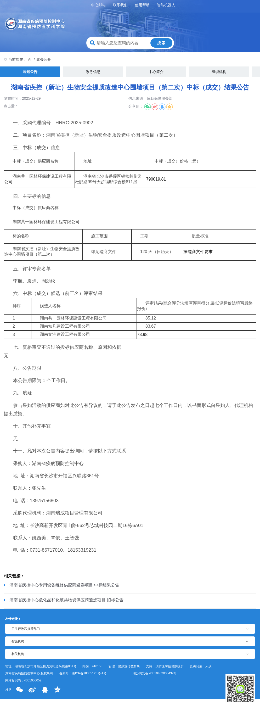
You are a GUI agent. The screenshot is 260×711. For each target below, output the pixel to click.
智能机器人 (166, 5)
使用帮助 (142, 5)
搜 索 (161, 43)
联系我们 (120, 5)
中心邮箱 (98, 5)
